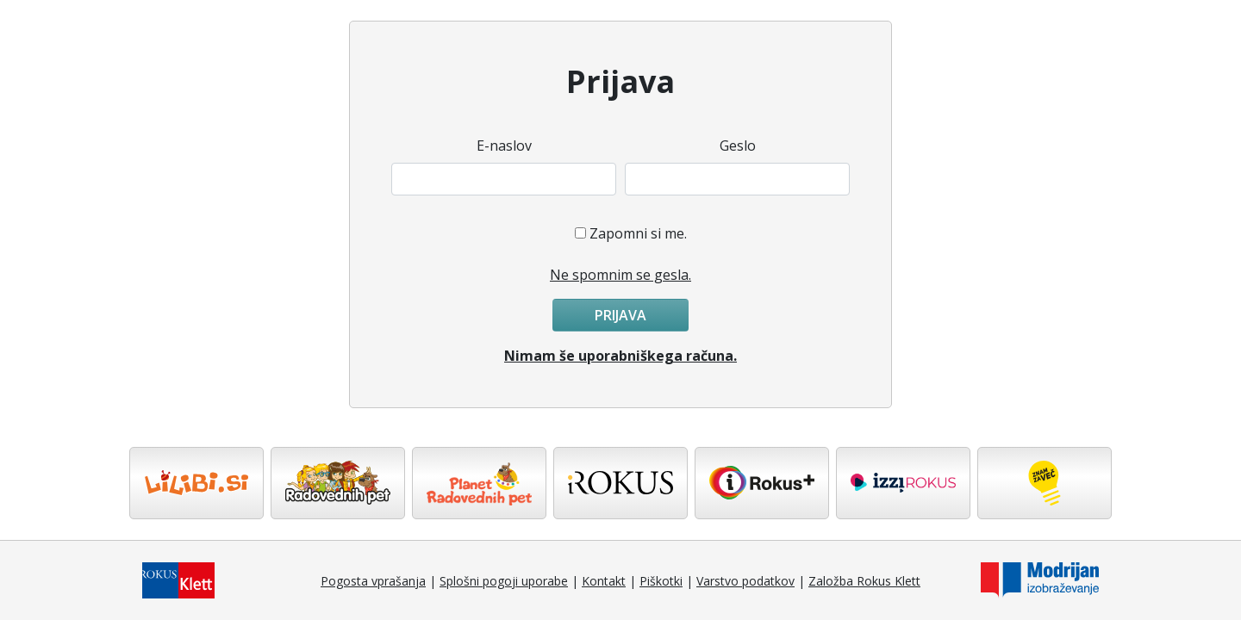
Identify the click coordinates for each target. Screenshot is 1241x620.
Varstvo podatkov (745, 581)
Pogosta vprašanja (373, 581)
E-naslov (504, 145)
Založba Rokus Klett (864, 581)
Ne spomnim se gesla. (620, 274)
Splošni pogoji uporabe (504, 581)
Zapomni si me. (638, 233)
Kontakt (604, 581)
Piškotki (661, 581)
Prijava (620, 315)
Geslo (738, 145)
